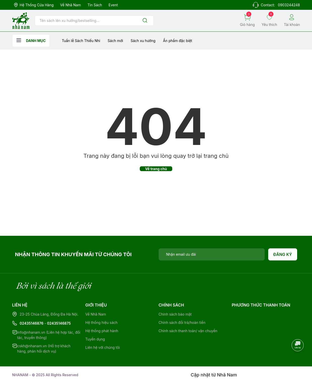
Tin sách (94, 5)
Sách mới (115, 41)
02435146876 (32, 323)
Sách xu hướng (143, 41)
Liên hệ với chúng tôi (102, 347)
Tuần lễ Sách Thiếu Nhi (81, 41)
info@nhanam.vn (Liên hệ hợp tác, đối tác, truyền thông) (48, 335)
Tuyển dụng (95, 339)
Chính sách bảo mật (175, 314)
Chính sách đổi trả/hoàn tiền (182, 322)
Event (113, 5)
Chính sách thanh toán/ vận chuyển (188, 331)
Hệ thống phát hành (101, 331)
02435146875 (59, 323)
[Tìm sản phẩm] (94, 21)
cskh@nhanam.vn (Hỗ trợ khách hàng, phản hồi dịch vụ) (44, 348)
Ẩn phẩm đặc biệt (177, 41)
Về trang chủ (156, 169)
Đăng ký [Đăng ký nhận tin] (282, 254)
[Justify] (145, 20)
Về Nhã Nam (70, 5)
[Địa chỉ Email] (212, 254)
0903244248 (289, 5)
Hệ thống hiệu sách (101, 322)
